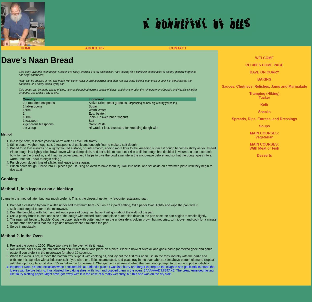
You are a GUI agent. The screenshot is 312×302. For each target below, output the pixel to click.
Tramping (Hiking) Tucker (264, 95)
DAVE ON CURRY (264, 72)
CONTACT (177, 48)
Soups (264, 126)
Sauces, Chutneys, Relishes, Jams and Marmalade (264, 86)
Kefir (264, 105)
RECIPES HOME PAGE (264, 65)
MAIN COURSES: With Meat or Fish (264, 146)
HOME (26, 48)
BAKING (264, 79)
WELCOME (264, 58)
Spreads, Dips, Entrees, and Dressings (264, 119)
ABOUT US (94, 48)
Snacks (264, 112)
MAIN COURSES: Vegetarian (264, 135)
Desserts (264, 155)
